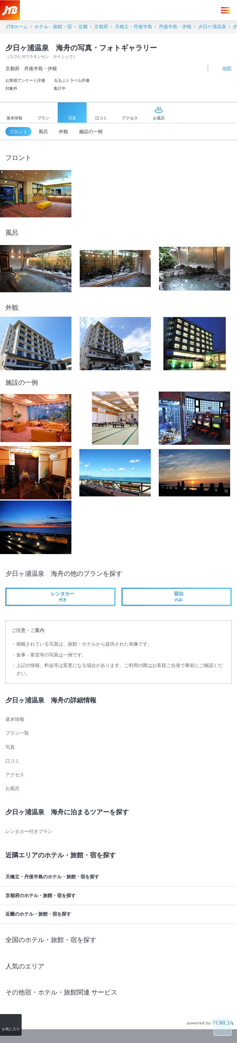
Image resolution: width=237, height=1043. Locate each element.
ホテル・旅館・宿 (53, 26)
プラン (43, 113)
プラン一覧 (17, 733)
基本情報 (14, 113)
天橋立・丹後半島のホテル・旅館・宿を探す (119, 877)
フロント (18, 131)
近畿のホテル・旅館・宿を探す (119, 915)
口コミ (101, 113)
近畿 (83, 26)
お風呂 (159, 113)
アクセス (130, 113)
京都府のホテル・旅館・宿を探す (119, 896)
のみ (176, 596)
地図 (223, 68)
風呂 (43, 131)
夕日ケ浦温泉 (212, 26)
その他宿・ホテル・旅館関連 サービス (119, 992)
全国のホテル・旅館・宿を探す (119, 940)
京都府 (101, 26)
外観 (63, 131)
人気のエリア (119, 966)
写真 (72, 113)
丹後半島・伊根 (175, 26)
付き (60, 596)
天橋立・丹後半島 (133, 26)
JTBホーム (16, 26)
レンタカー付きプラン (28, 831)
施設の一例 (90, 131)
